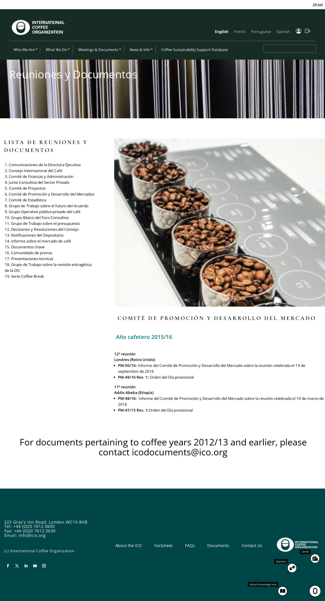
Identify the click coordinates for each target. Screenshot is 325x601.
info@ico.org (32, 535)
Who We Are (24, 49)
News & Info (140, 49)
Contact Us (252, 545)
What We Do (56, 49)
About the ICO (128, 545)
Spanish (283, 31)
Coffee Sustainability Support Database (194, 49)
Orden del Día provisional (172, 377)
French (240, 31)
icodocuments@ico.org (180, 452)
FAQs (190, 545)
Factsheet (163, 545)
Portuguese (261, 31)
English (221, 31)
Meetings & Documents (98, 49)
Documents (218, 545)
